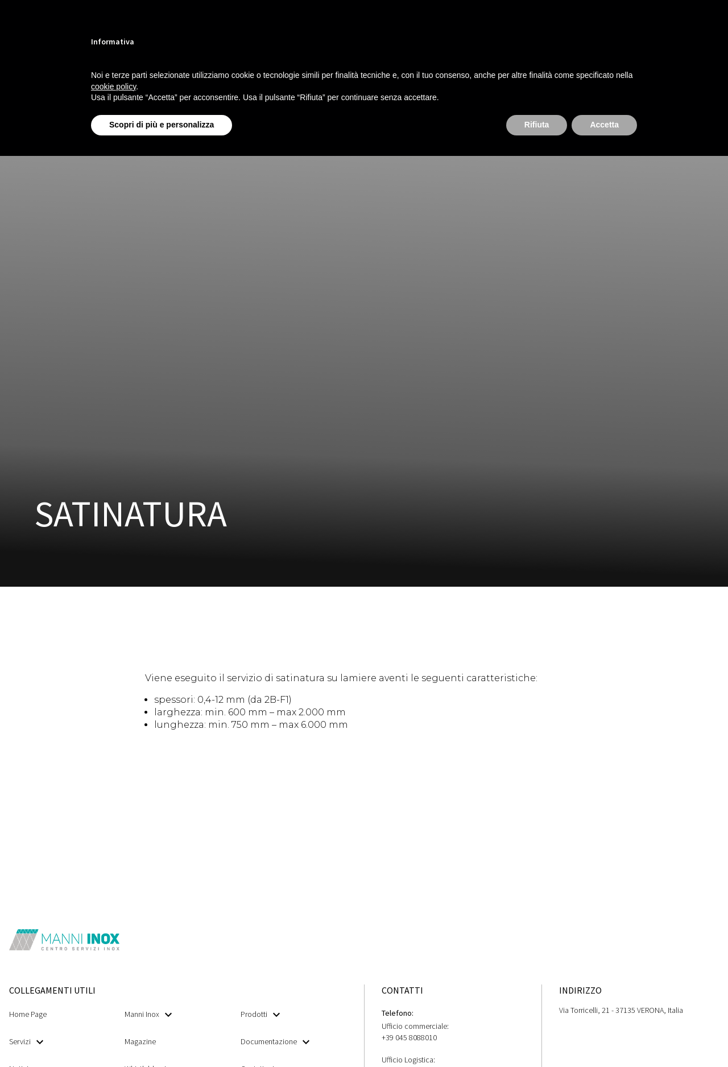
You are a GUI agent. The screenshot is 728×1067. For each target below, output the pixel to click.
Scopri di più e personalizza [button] (161, 124)
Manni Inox (148, 1014)
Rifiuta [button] (536, 124)
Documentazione (275, 1042)
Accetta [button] (604, 124)
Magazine (140, 1041)
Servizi (26, 1042)
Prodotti (260, 1014)
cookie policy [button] (113, 86)
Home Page (28, 1014)
